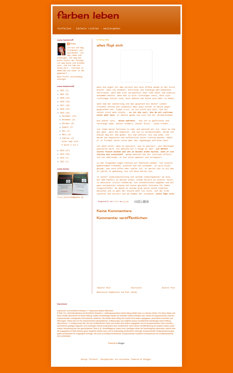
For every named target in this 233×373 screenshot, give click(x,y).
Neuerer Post (104, 288)
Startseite (136, 288)
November (67, 120)
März (65, 135)
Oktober (66, 124)
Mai (64, 131)
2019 (62, 102)
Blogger (121, 343)
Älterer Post (168, 288)
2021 (62, 94)
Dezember (67, 116)
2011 (62, 162)
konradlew (124, 359)
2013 (62, 154)
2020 (62, 98)
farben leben (88, 15)
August (66, 127)
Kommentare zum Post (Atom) (123, 292)
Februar (66, 138)
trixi (73, 44)
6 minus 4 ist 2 (70, 145)
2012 (62, 158)
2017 (62, 105)
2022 (62, 91)
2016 (62, 109)
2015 (62, 113)
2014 (62, 151)
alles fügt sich (70, 141)
